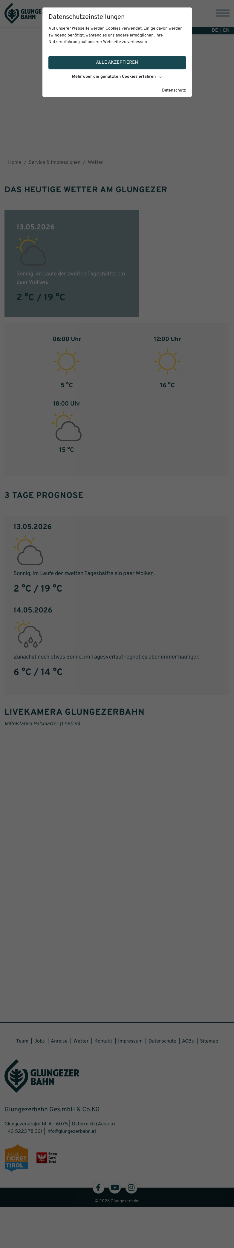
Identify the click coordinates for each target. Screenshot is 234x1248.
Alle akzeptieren (117, 62)
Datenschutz (174, 90)
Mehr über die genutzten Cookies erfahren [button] (117, 76)
